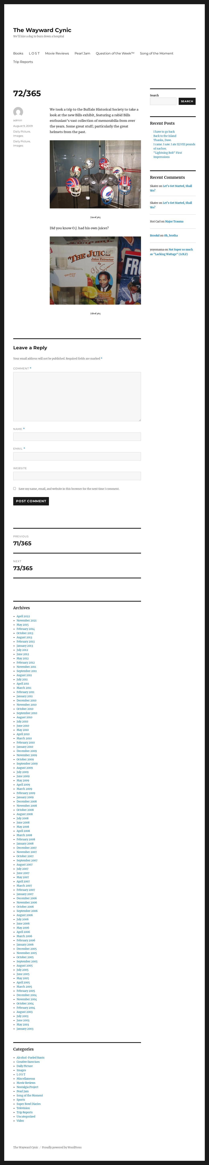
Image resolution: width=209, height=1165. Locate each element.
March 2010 (24, 738)
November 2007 (27, 852)
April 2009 (23, 784)
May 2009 (23, 780)
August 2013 (24, 637)
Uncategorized (26, 1116)
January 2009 (25, 797)
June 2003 (23, 1020)
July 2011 (22, 679)
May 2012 (23, 658)
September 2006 (27, 911)
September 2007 (27, 860)
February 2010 (26, 742)
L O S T (34, 53)
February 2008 (26, 839)
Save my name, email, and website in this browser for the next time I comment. (69, 489)
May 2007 (23, 877)
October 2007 (25, 856)
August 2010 (24, 717)
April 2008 (23, 831)
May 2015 (23, 624)
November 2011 (26, 667)
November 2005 (27, 953)
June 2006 (23, 923)
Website (20, 468)
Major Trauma (174, 221)
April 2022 (23, 616)
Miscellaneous (26, 1078)
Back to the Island (164, 136)
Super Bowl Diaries (29, 1104)
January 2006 (25, 944)
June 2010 (23, 725)
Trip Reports (23, 62)
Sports (21, 1099)
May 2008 (23, 827)
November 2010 (27, 704)
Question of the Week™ (115, 53)
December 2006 (27, 898)
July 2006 (23, 919)
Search (154, 95)
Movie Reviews (57, 53)
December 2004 (27, 995)
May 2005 (23, 978)
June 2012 (23, 654)
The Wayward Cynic (42, 30)
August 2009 (25, 768)
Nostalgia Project (27, 1087)
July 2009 (23, 772)
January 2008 (25, 843)
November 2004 (27, 999)
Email (19, 448)
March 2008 (24, 835)
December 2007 (27, 848)
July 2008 (22, 818)
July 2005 (22, 970)
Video (20, 1121)
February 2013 (25, 641)
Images (18, 135)
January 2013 (25, 646)
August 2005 (25, 965)
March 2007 (24, 885)
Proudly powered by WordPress (62, 1147)
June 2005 (23, 974)
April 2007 (23, 881)
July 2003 (22, 1016)
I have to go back (164, 131)
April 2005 (23, 982)
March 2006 (24, 936)
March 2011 (24, 688)
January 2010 (25, 747)
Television (23, 1108)
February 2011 (25, 692)
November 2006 (27, 902)
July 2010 (22, 721)
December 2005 (27, 949)
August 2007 (25, 864)
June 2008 (23, 822)
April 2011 (23, 683)
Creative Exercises (28, 1062)
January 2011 (25, 696)
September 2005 (27, 961)
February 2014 (26, 629)
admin (17, 120)
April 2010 (23, 734)
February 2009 (26, 793)
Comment (22, 368)
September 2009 (27, 763)
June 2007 (23, 873)
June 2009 (23, 776)
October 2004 (25, 1003)
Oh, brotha (171, 235)
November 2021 (27, 620)
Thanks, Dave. (162, 140)
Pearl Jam (82, 53)
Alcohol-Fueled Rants (31, 1057)
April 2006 (23, 932)
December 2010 (26, 700)
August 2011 (24, 675)
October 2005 (25, 957)
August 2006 (25, 915)
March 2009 (24, 789)
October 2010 (25, 709)
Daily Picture (21, 131)
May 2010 (23, 730)
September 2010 (27, 713)
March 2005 (24, 986)
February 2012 (26, 662)
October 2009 (25, 759)
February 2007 (26, 890)
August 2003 (24, 1012)
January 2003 (25, 1029)
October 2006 (25, 906)
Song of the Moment (156, 53)
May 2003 (23, 1024)
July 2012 (22, 650)
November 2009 (27, 755)
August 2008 (25, 814)
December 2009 (27, 751)
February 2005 (26, 991)
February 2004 (26, 1007)
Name (19, 429)
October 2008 (25, 810)
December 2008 (27, 801)
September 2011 (27, 671)
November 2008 (27, 805)
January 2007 (25, 894)
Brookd (154, 235)
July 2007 (22, 869)
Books (18, 53)
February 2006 (26, 940)
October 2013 (25, 633)
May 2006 (23, 928)
